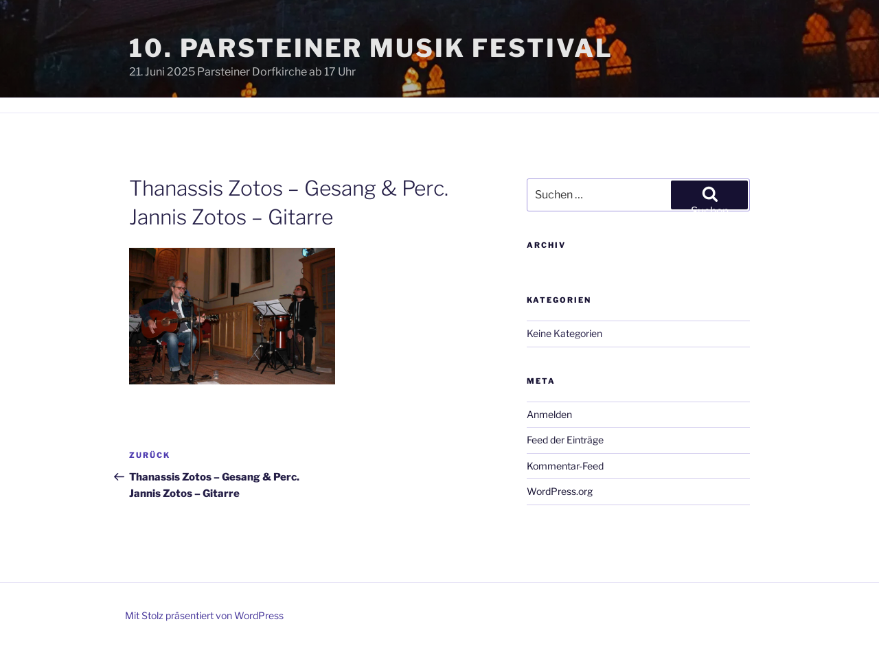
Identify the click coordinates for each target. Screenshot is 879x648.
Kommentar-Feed (565, 466)
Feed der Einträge (565, 439)
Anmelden (549, 414)
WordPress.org (560, 491)
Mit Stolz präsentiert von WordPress (204, 615)
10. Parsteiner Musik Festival (371, 48)
